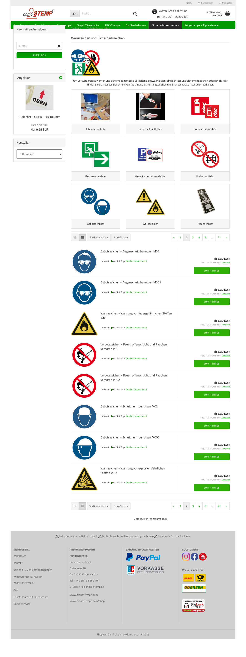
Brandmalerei (21, 25)
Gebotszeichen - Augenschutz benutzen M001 (131, 300)
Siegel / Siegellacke (88, 25)
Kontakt (17, 580)
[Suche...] (75, 13)
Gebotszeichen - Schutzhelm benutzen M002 (130, 455)
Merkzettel (226, 3)
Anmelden (39, 62)
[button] (189, 3)
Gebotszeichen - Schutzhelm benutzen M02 (129, 424)
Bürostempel (64, 25)
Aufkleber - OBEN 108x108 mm (39, 123)
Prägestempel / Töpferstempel (202, 25)
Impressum (19, 573)
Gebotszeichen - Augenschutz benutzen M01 (130, 269)
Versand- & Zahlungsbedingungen (32, 587)
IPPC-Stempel (112, 25)
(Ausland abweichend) (136, 279)
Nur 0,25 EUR (39, 134)
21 (219, 255)
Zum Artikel (211, 288)
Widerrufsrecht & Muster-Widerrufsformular (28, 597)
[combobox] (99, 255)
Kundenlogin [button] (205, 3)
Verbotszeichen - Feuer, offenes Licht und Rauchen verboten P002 (134, 395)
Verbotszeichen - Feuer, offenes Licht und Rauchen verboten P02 (134, 364)
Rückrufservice (21, 621)
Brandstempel (43, 25)
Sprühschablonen (136, 25)
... (212, 255)
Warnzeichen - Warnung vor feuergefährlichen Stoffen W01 (136, 333)
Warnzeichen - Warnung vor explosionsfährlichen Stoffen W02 (133, 488)
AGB (15, 607)
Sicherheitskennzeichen (165, 25)
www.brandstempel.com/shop (87, 618)
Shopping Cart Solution (109, 652)
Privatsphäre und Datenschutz (30, 614)
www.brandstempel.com (84, 612)
